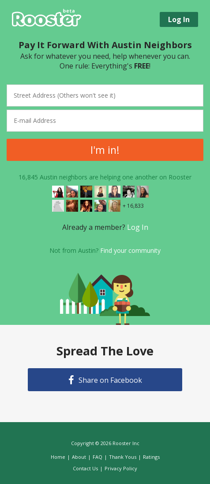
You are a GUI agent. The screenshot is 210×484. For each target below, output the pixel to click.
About (79, 457)
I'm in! (105, 150)
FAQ (97, 457)
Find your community (130, 250)
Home (58, 457)
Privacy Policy (121, 468)
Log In (137, 227)
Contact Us (85, 468)
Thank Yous (122, 457)
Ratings (151, 457)
